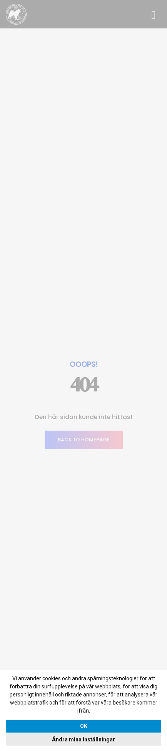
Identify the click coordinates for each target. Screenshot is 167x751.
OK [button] (83, 726)
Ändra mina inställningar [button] (83, 739)
